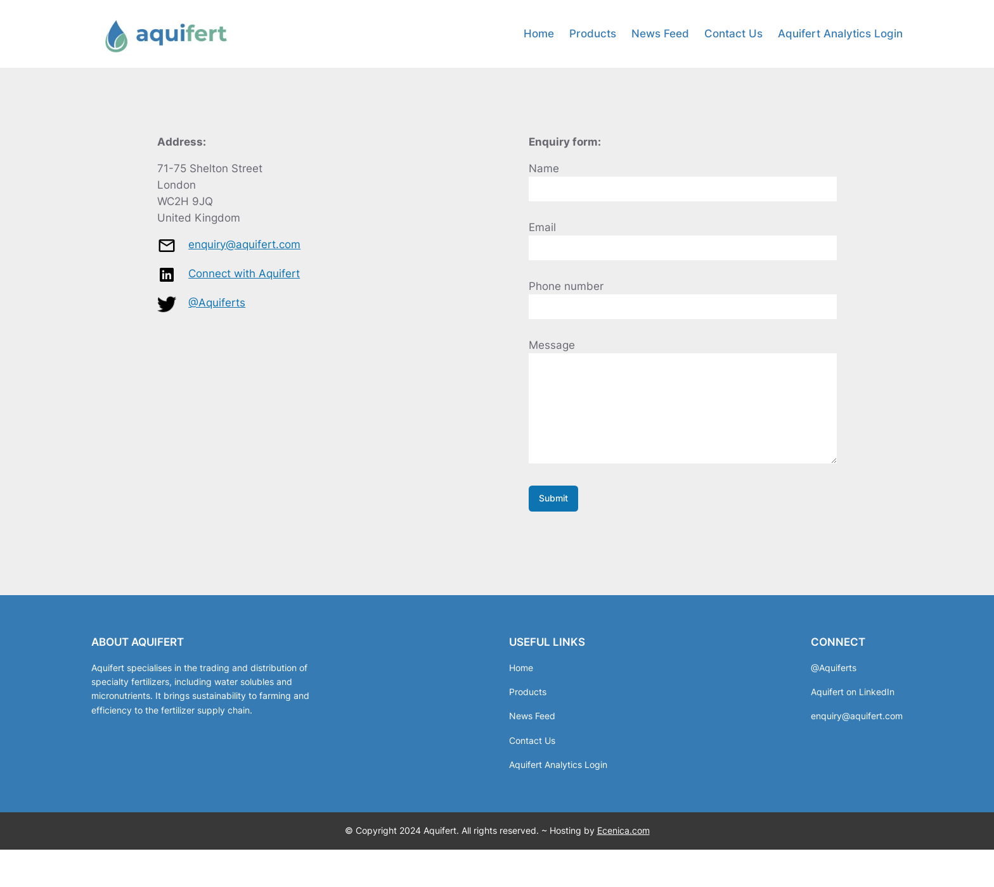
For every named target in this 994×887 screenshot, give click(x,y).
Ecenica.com (623, 849)
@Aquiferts (216, 302)
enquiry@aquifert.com (244, 244)
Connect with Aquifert (244, 273)
